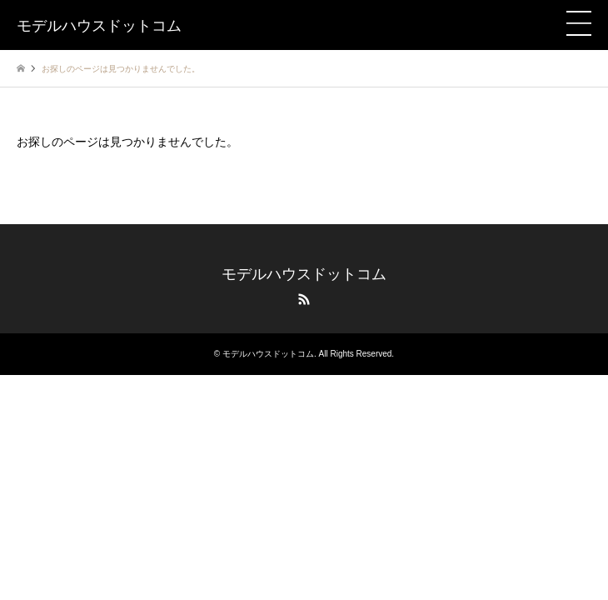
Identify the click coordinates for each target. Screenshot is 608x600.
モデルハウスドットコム (304, 274)
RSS (304, 299)
